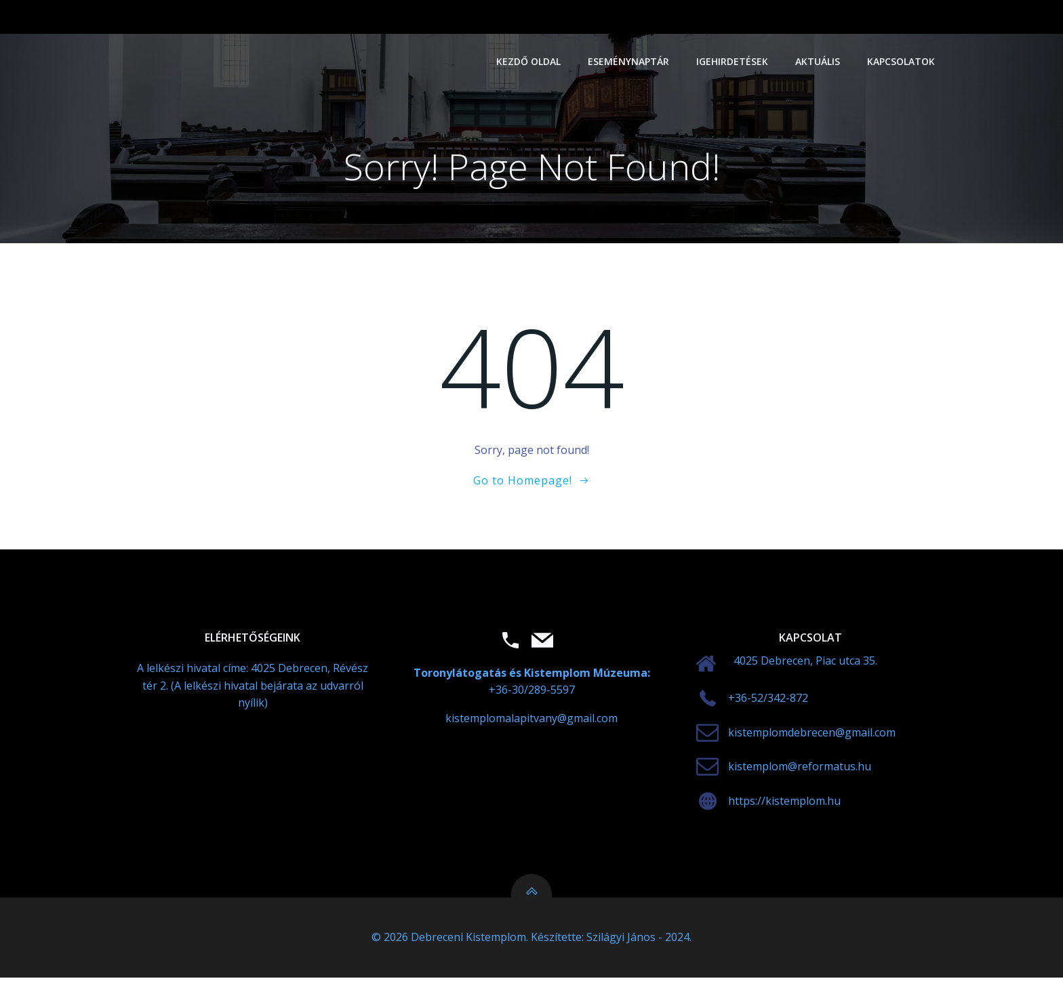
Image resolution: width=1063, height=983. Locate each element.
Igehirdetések (733, 61)
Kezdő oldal (529, 61)
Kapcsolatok (902, 61)
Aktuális (818, 61)
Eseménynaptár (629, 61)
